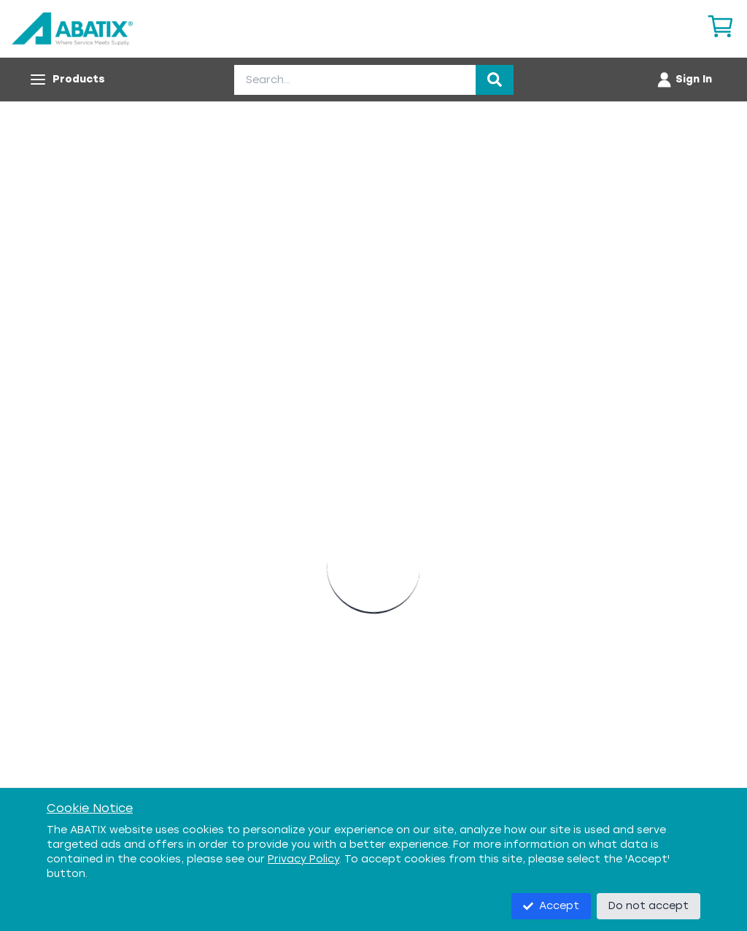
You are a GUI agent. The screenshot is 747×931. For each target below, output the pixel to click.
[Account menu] (684, 79)
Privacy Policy (303, 859)
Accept (551, 906)
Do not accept (648, 906)
